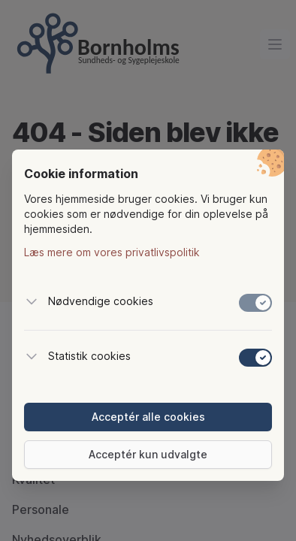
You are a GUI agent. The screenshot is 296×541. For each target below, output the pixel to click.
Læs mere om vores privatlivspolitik (112, 252)
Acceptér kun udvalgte (148, 454)
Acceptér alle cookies (148, 416)
